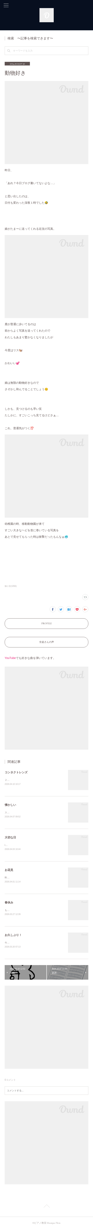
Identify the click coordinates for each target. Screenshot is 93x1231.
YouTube (10, 658)
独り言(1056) (11, 586)
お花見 (9, 870)
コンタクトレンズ (16, 772)
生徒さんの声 (46, 642)
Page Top (46, 1208)
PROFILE (46, 623)
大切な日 (10, 838)
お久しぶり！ (13, 936)
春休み (9, 903)
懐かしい (10, 805)
